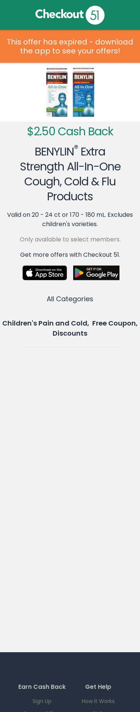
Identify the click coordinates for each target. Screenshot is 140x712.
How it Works (98, 701)
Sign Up (42, 701)
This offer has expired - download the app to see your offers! (70, 46)
